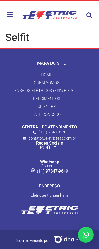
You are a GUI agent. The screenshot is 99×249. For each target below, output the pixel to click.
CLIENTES (46, 106)
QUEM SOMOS (46, 82)
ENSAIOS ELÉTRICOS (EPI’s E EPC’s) (46, 90)
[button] (89, 15)
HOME (46, 74)
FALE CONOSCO (46, 114)
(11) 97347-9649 (52, 171)
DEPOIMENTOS (46, 98)
